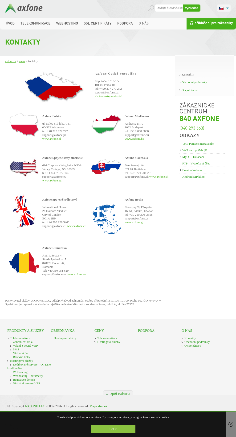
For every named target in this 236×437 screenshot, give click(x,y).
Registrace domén (24, 379)
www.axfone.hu (134, 138)
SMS (16, 349)
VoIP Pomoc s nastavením (198, 143)
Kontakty (188, 74)
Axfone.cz (10, 61)
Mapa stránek (98, 406)
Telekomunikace (20, 338)
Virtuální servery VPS (26, 383)
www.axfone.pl (51, 138)
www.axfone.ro (76, 274)
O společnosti (190, 90)
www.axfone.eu (51, 180)
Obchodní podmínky (194, 82)
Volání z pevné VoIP (25, 345)
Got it (113, 429)
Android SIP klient (193, 176)
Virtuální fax (20, 353)
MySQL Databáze (193, 157)
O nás (22, 61)
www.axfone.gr (134, 222)
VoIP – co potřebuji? (195, 150)
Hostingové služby (21, 360)
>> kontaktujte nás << (108, 96)
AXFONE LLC (35, 406)
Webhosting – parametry (28, 376)
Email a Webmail (192, 170)
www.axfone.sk (158, 176)
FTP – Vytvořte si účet (196, 163)
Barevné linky (21, 357)
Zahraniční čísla (23, 342)
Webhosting (20, 372)
